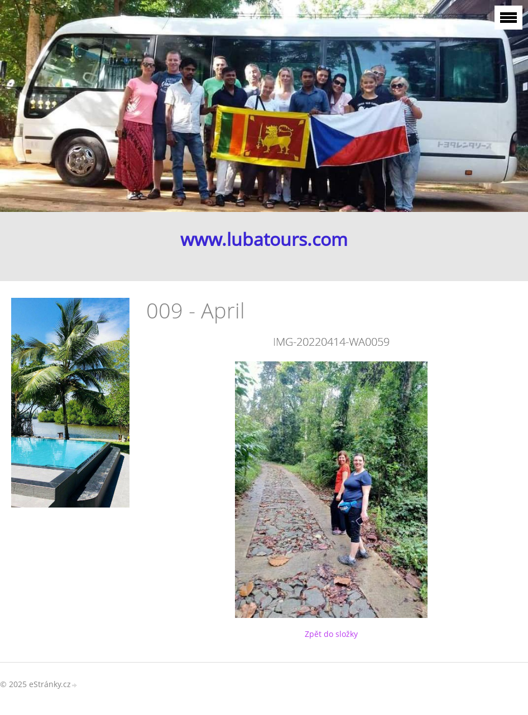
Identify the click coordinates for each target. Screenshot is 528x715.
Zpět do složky (331, 634)
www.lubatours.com (264, 239)
